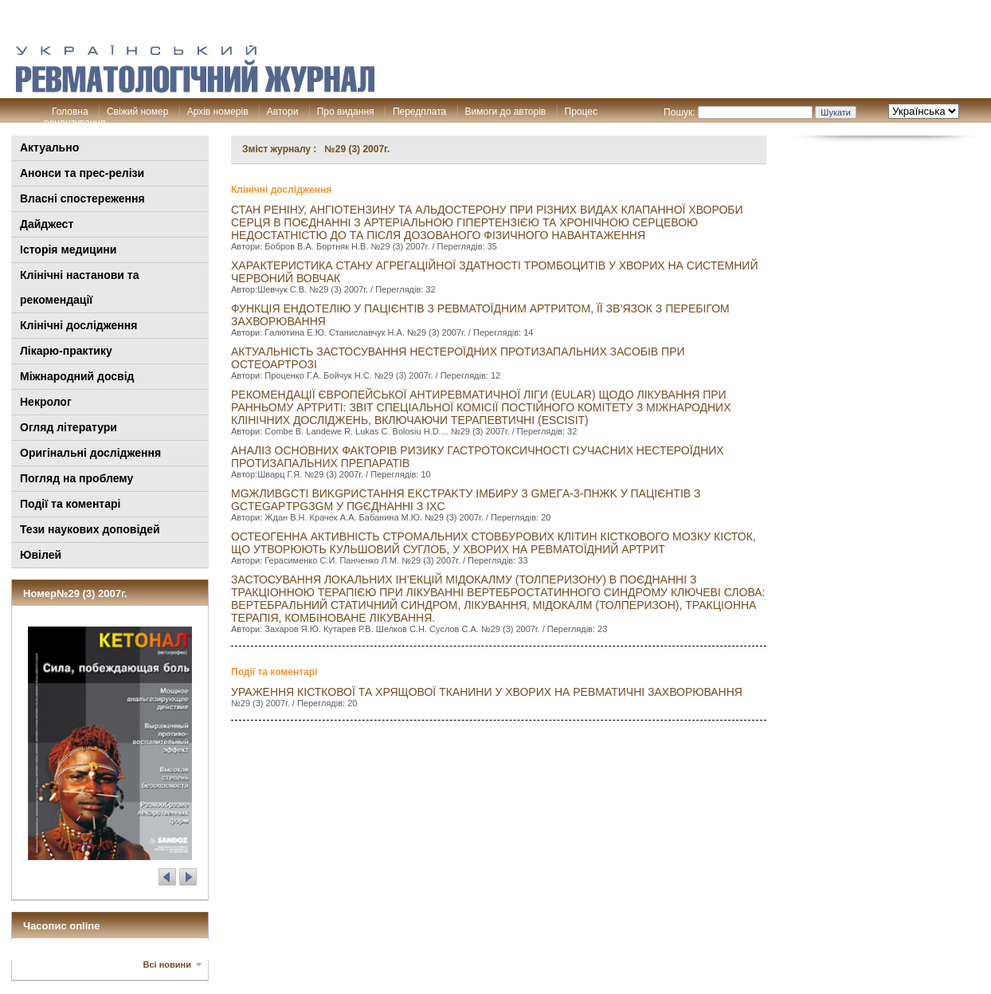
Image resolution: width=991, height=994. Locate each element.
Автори (283, 111)
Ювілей (40, 554)
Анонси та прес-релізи (82, 173)
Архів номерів (218, 111)
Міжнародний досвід (77, 376)
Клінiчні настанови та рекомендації (79, 287)
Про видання (345, 111)
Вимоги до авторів (505, 111)
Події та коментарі (70, 503)
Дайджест (46, 224)
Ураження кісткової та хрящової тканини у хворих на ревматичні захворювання (486, 692)
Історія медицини (68, 249)
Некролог (46, 401)
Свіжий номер (137, 111)
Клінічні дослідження (78, 325)
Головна (70, 111)
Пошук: (679, 112)
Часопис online (61, 926)
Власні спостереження (82, 198)
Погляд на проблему (76, 478)
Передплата (419, 111)
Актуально (49, 147)
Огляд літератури (68, 427)
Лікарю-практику (66, 350)
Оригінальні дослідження (90, 452)
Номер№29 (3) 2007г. (75, 593)
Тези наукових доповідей (90, 529)
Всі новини (167, 964)
